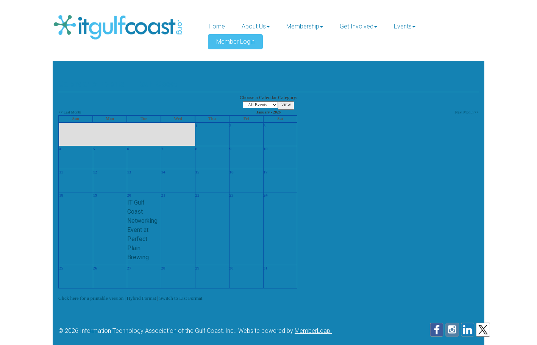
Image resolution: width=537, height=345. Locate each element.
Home (217, 26)
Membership (304, 26)
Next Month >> (467, 112)
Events (404, 26)
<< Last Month (69, 112)
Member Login (235, 41)
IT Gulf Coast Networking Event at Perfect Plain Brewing (142, 230)
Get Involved (358, 26)
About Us (256, 26)
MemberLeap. (313, 330)
